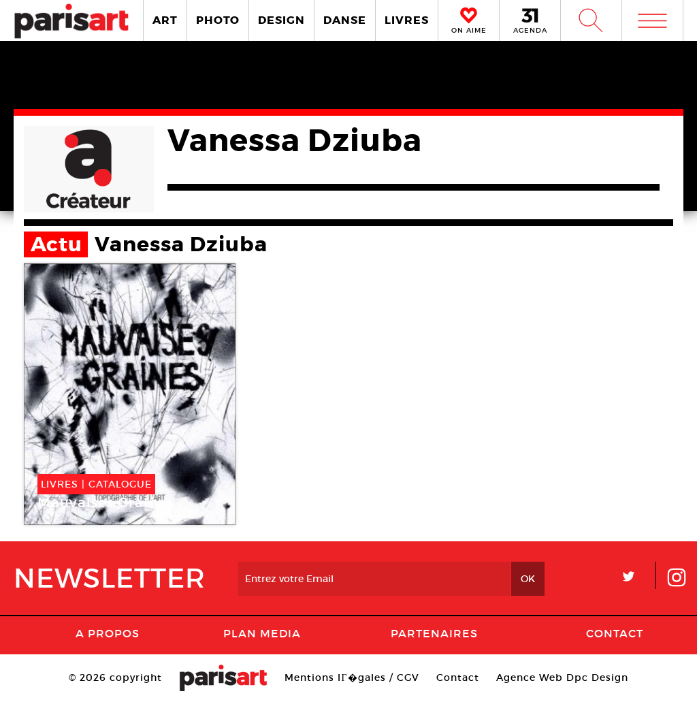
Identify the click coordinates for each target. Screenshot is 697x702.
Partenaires (434, 633)
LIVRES (407, 20)
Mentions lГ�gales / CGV (352, 677)
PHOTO (218, 20)
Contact (614, 633)
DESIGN (281, 20)
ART (165, 20)
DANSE (344, 20)
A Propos (108, 633)
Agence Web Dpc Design (562, 677)
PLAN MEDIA (262, 633)
